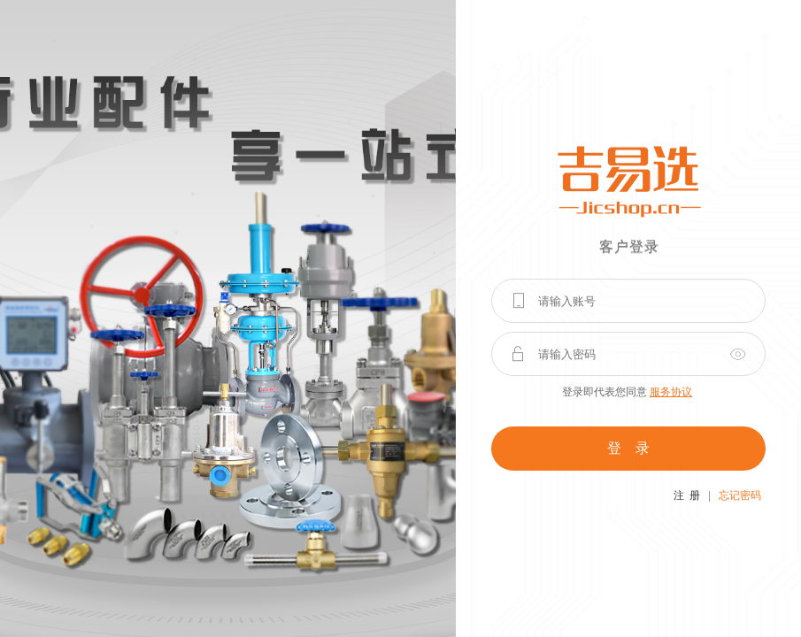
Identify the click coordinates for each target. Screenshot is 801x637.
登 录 (628, 448)
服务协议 (671, 392)
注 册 (687, 495)
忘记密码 (740, 495)
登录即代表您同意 (627, 392)
